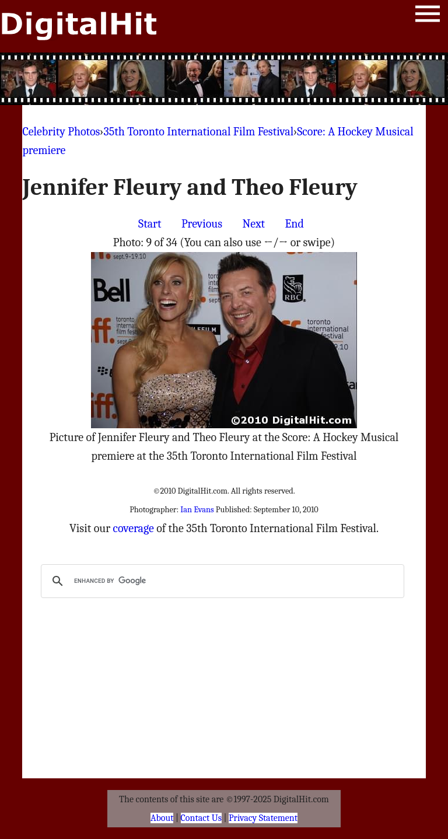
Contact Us (201, 818)
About (161, 818)
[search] (220, 581)
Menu (427, 16)
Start (149, 223)
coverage (133, 528)
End (294, 223)
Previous (201, 223)
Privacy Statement (263, 818)
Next (253, 223)
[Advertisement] (224, 79)
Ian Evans (197, 510)
